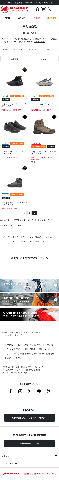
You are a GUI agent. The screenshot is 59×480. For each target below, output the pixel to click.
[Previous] (24, 213)
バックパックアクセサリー (12, 49)
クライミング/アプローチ (10, 225)
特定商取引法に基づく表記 (16, 373)
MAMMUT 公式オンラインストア (14, 333)
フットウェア (33, 49)
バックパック (40, 241)
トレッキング (43, 220)
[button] (14, 58)
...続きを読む (39, 42)
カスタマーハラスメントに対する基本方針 (23, 370)
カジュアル (4, 220)
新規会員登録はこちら (29, 443)
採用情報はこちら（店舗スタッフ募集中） (30, 418)
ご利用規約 (20, 367)
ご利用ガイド (8, 367)
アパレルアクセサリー (22, 241)
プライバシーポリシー (37, 367)
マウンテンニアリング (23, 220)
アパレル (47, 49)
